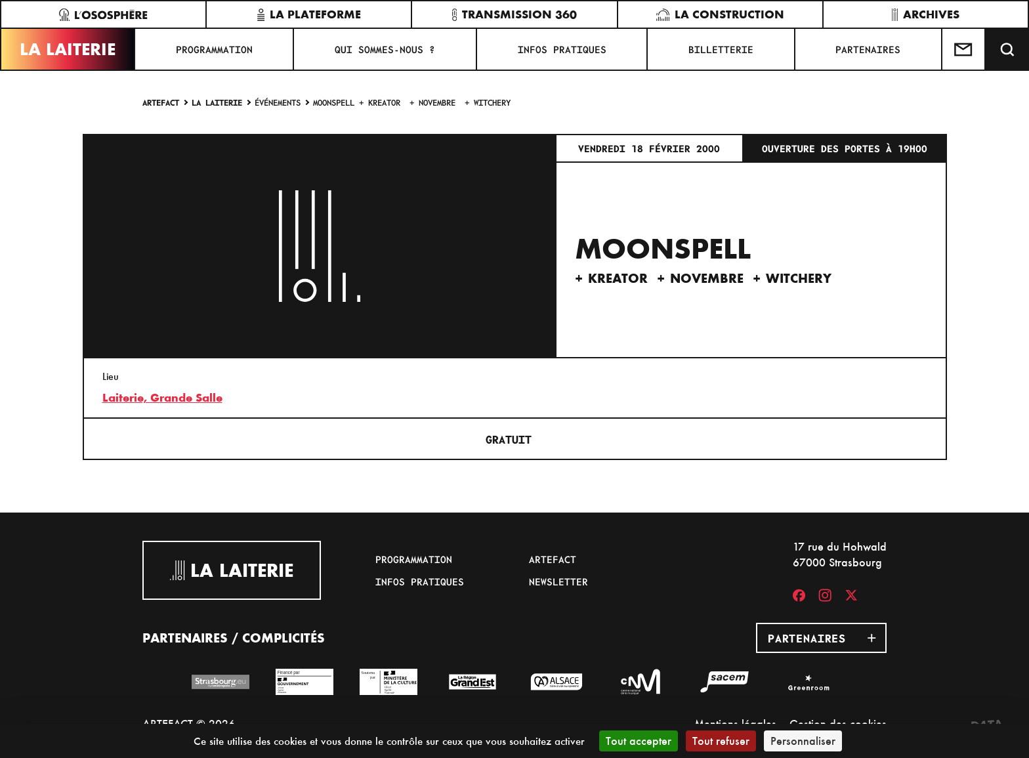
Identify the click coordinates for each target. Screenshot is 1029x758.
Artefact (160, 102)
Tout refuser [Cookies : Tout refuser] (720, 740)
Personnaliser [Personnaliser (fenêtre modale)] (802, 740)
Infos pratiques (562, 49)
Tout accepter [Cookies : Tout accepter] (638, 740)
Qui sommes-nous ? (385, 49)
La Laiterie (68, 49)
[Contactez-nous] (964, 49)
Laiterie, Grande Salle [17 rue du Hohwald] (162, 397)
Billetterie (720, 49)
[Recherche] (1007, 49)
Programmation (214, 49)
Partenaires (867, 49)
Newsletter (558, 581)
